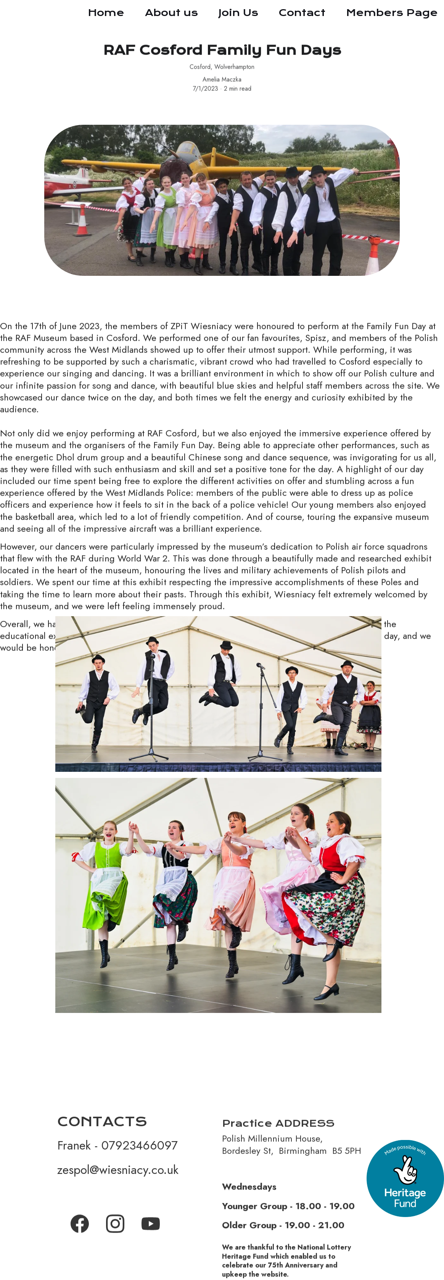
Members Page (392, 12)
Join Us (238, 12)
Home (106, 12)
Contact (302, 12)
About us (171, 12)
